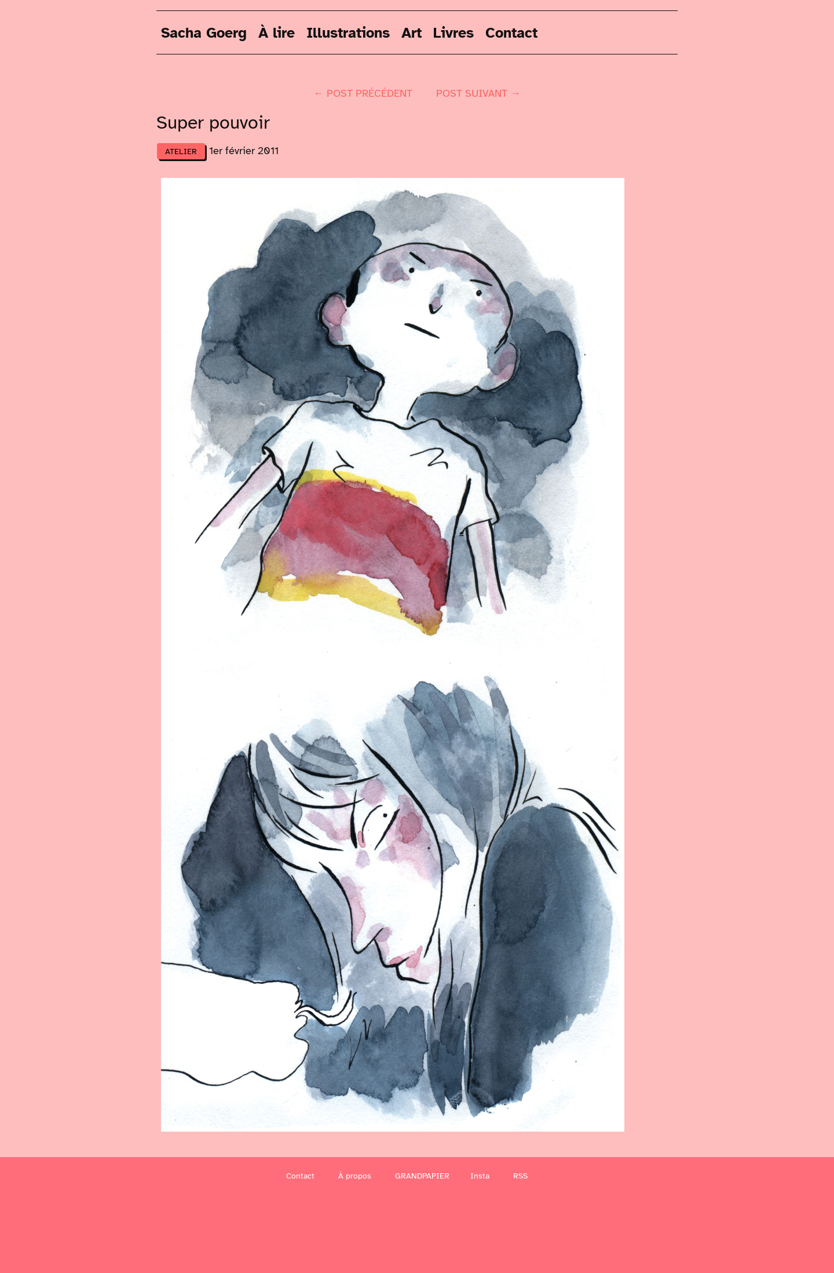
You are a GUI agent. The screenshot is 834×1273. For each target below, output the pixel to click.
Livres (453, 32)
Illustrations (348, 32)
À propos (354, 1176)
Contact (511, 32)
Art (411, 32)
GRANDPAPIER (422, 1176)
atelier (181, 151)
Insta (479, 1176)
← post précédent (362, 93)
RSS (520, 1176)
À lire (276, 32)
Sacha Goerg (204, 32)
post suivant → (478, 93)
